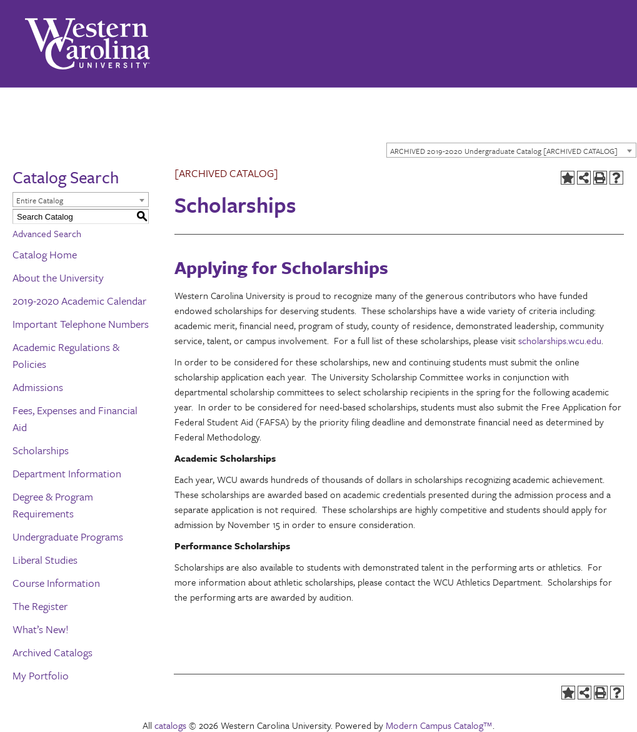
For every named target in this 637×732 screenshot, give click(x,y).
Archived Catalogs (53, 652)
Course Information (56, 583)
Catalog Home (45, 254)
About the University (58, 277)
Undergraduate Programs (68, 536)
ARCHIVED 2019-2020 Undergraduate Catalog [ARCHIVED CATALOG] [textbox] (504, 150)
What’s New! (41, 629)
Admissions (38, 387)
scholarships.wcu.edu (559, 340)
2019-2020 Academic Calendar (79, 300)
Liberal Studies (45, 559)
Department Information (67, 473)
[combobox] (511, 150)
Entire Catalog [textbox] (39, 200)
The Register (40, 606)
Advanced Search (47, 233)
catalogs (170, 725)
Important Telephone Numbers (81, 324)
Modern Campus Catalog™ (439, 725)
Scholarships (41, 450)
